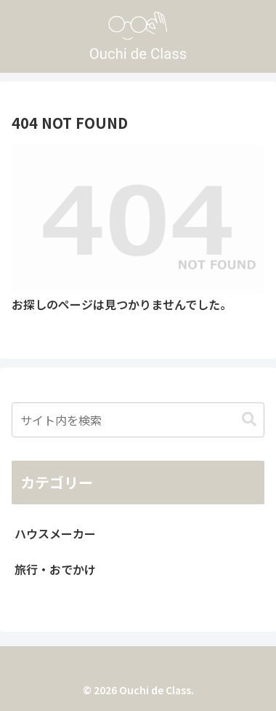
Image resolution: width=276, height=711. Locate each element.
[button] (249, 419)
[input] (138, 419)
